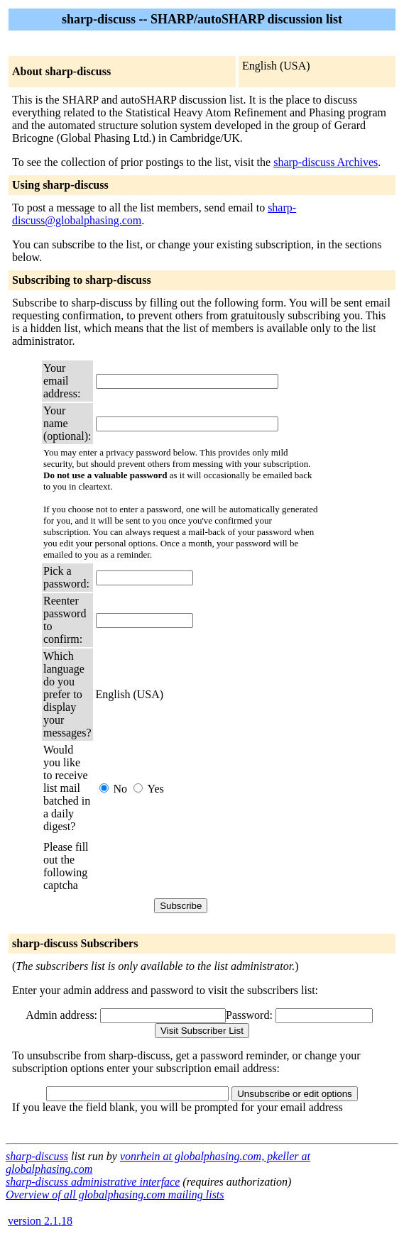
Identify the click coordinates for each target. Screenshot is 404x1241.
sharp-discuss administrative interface (93, 1182)
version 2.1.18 (40, 1221)
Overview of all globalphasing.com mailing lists (115, 1194)
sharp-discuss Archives (325, 162)
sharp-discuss (37, 1156)
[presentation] (204, 866)
